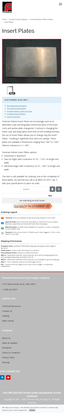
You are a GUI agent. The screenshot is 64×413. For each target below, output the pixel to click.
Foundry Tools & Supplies (18, 19)
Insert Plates (8, 22)
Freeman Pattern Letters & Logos (19, 111)
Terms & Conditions (11, 352)
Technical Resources (11, 306)
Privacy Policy (8, 357)
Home (4, 19)
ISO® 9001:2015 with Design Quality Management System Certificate (32, 394)
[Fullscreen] (59, 189)
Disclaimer (7, 347)
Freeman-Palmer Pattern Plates (41, 19)
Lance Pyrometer (13, 117)
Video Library (8, 320)
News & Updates (10, 343)
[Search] (35, 189)
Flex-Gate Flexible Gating (16, 108)
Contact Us (7, 311)
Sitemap (6, 362)
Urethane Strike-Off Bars (16, 114)
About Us (6, 338)
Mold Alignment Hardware (17, 106)
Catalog (5, 315)
